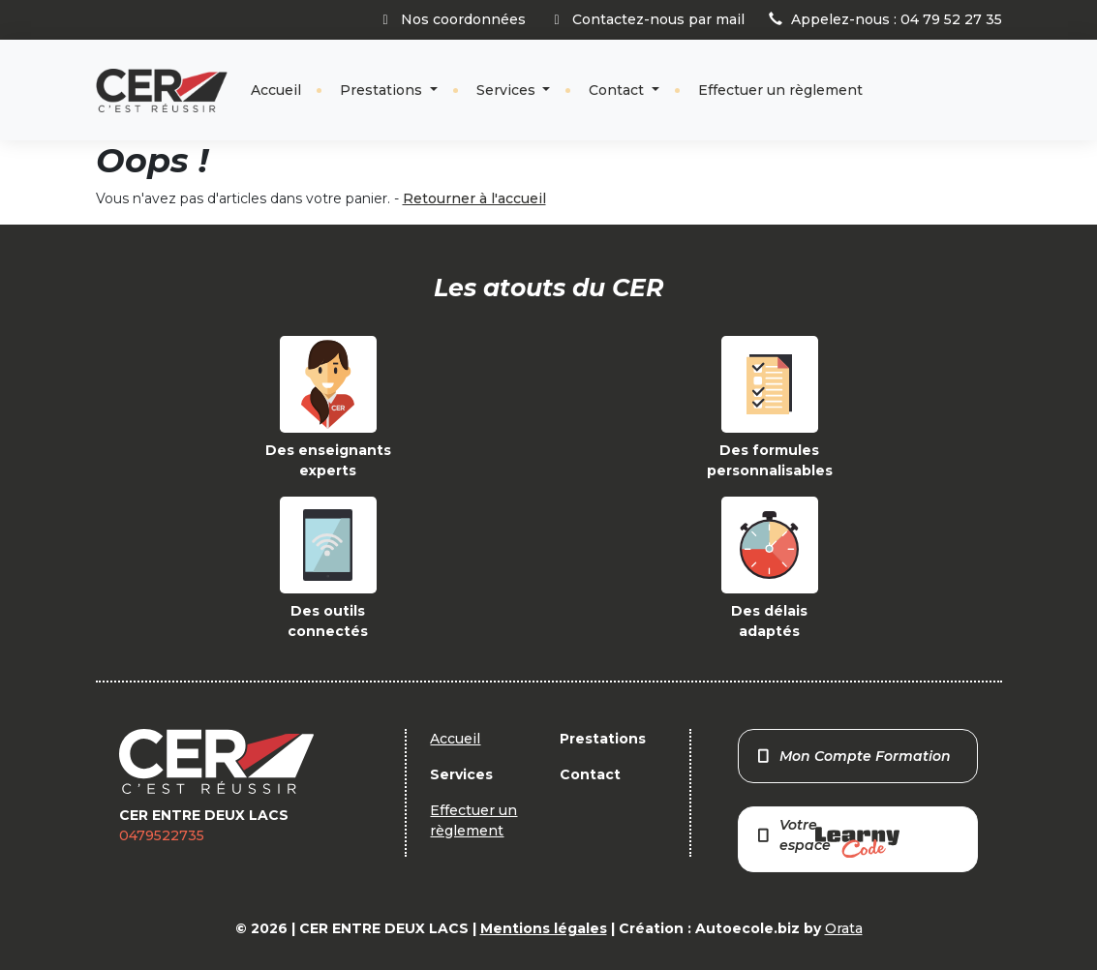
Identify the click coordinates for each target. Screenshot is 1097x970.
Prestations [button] (383, 90)
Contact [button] (618, 90)
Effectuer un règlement (780, 90)
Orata (844, 928)
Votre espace (826, 837)
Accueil (276, 90)
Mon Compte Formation (852, 756)
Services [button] (507, 90)
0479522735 (161, 835)
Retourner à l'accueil (474, 198)
